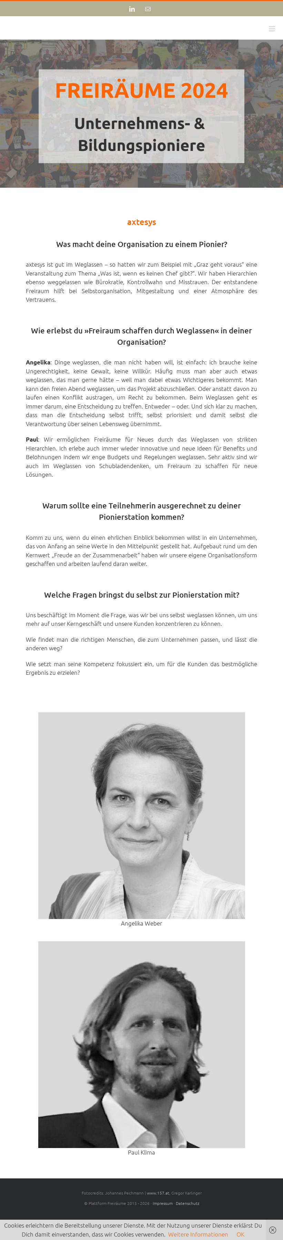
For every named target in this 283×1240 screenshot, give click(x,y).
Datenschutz (187, 1203)
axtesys (141, 221)
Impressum (163, 1203)
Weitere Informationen (198, 1234)
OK (240, 1234)
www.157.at (158, 1193)
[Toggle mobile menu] (272, 28)
